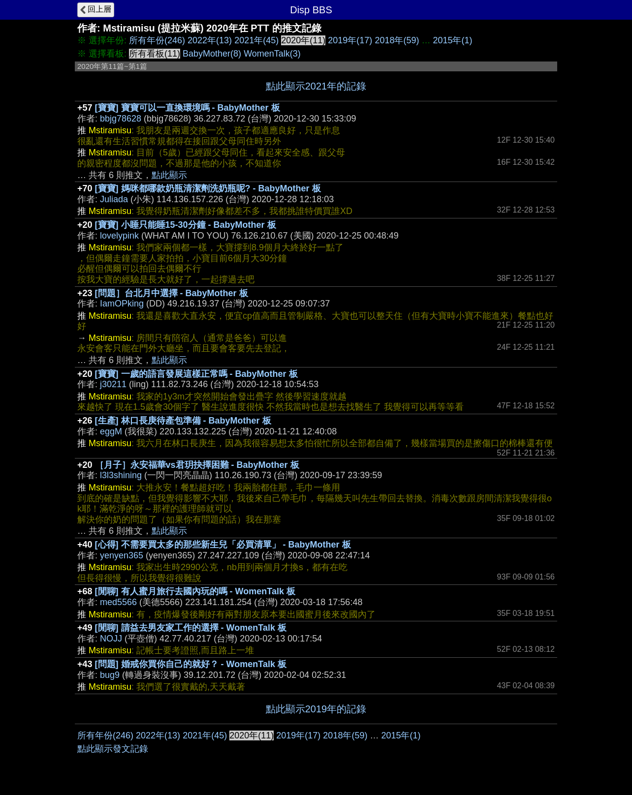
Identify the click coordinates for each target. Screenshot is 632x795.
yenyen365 (121, 555)
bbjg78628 (120, 118)
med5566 (118, 602)
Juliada (114, 199)
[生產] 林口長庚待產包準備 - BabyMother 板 (183, 421)
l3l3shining (121, 475)
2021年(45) (256, 40)
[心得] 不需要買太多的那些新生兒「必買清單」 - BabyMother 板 (223, 545)
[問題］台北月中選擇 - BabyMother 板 (171, 293)
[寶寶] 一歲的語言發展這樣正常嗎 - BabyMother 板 (196, 374)
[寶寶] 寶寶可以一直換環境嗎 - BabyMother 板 (187, 108)
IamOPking (122, 303)
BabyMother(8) (212, 54)
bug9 (110, 675)
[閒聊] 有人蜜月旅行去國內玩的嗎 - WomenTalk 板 (195, 591)
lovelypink (119, 236)
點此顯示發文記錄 (112, 749)
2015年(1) (452, 40)
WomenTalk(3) (272, 54)
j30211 (113, 384)
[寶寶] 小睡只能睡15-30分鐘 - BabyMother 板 (185, 225)
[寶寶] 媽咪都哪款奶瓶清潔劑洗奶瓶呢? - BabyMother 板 (208, 188)
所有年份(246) (157, 40)
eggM (111, 431)
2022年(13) (210, 40)
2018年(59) (397, 40)
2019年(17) (350, 40)
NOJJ (111, 638)
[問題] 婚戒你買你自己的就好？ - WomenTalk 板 (190, 664)
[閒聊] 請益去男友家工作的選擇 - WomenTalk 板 (190, 628)
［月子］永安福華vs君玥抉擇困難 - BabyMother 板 (197, 465)
